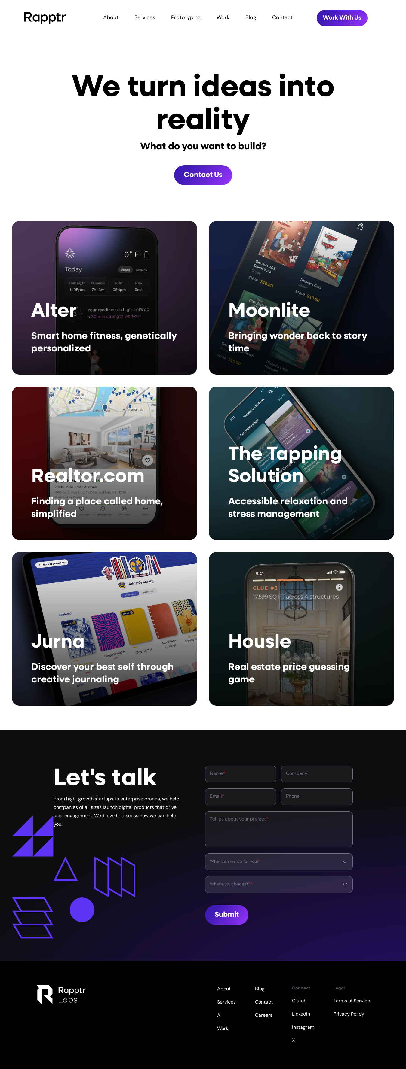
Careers (263, 1015)
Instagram (303, 1027)
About (110, 18)
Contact (282, 18)
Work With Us (342, 18)
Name (217, 773)
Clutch (299, 1001)
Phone (293, 796)
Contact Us (203, 175)
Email (217, 796)
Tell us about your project (239, 819)
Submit (227, 915)
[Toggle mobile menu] (399, 18)
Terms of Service (352, 1001)
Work (223, 18)
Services (144, 18)
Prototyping (186, 18)
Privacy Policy (349, 1014)
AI (219, 1015)
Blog (250, 18)
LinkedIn (301, 1014)
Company (296, 773)
